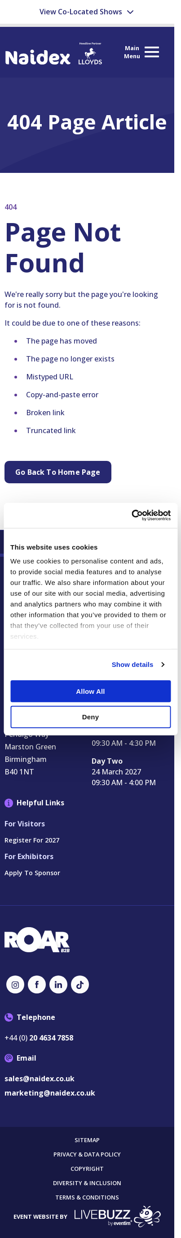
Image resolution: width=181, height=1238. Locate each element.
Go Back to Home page (58, 472)
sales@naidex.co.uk (39, 1078)
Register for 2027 (31, 840)
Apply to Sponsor (32, 873)
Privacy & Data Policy (87, 1154)
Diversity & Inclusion (87, 1183)
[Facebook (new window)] (37, 984)
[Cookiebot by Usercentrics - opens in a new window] (131, 515)
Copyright (87, 1168)
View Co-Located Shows (87, 12)
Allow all (90, 691)
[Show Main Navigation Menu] (141, 52)
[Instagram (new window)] (15, 984)
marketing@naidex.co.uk (49, 1093)
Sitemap (87, 1140)
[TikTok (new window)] (80, 984)
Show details (133, 664)
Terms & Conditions (87, 1197)
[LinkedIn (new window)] (58, 984)
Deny (90, 717)
